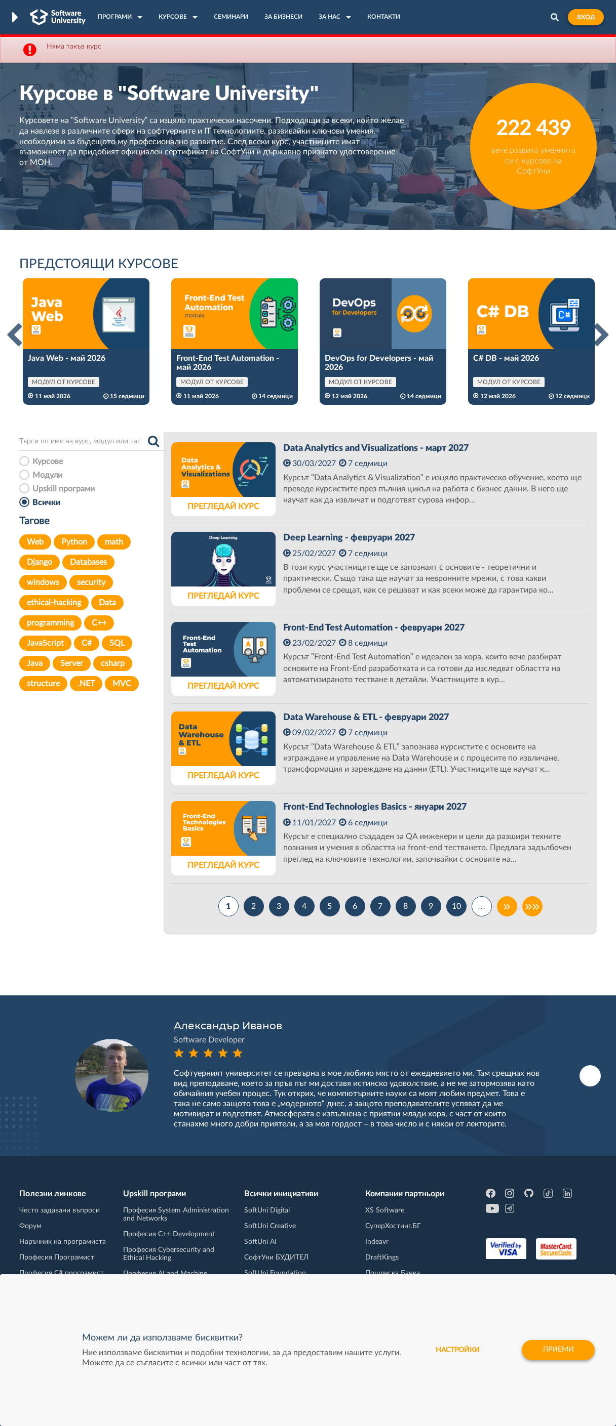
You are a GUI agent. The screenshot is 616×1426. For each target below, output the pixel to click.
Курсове (47, 461)
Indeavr (377, 1241)
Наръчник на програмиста (62, 1241)
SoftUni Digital (267, 1210)
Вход (586, 17)
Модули (47, 475)
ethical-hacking (54, 603)
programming (50, 623)
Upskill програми (63, 489)
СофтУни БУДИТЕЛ (276, 1257)
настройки (457, 1350)
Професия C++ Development (169, 1234)
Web (35, 542)
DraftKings (382, 1257)
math (114, 542)
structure (43, 684)
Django (39, 562)
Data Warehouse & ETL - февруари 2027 (366, 717)
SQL (117, 643)
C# (87, 643)
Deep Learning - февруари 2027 (349, 537)
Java (35, 663)
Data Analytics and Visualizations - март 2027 (376, 448)
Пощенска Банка (392, 1273)
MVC (121, 684)
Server (71, 663)
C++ (99, 623)
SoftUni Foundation (275, 1273)
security (91, 582)
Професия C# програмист (61, 1273)
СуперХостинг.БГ (393, 1226)
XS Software (384, 1210)
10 (456, 906)
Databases (88, 562)
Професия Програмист (56, 1257)
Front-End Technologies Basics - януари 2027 (375, 807)
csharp (113, 663)
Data (107, 603)
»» (532, 906)
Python (74, 542)
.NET (86, 684)
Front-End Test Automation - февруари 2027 (374, 628)
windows (43, 582)
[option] (86, 341)
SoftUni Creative (270, 1226)
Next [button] (602, 335)
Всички (46, 502)
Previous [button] (14, 335)
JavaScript (45, 643)
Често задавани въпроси (59, 1210)
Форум (30, 1226)
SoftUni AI (260, 1241)
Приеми (558, 1350)
